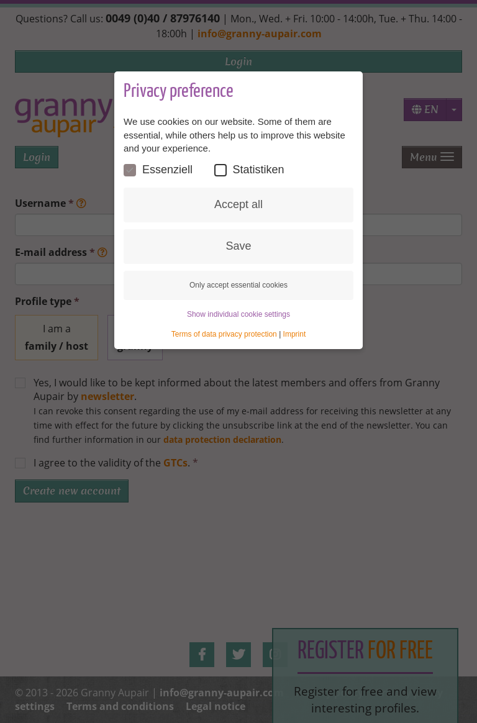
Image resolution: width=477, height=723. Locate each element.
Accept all (238, 204)
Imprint (294, 334)
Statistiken (249, 169)
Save (238, 246)
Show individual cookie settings (238, 314)
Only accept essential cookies (238, 285)
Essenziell (158, 169)
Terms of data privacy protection (224, 334)
